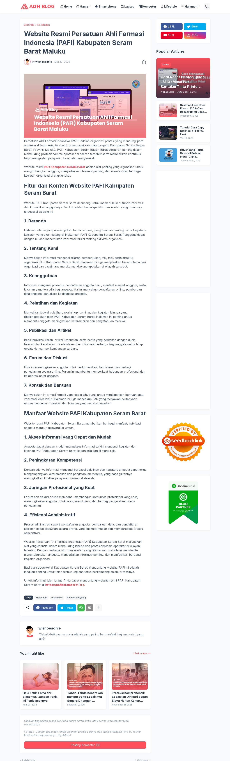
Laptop (127, 6)
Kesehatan (43, 24)
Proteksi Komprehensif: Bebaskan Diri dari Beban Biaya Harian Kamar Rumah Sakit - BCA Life (130, 697)
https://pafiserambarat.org (64, 585)
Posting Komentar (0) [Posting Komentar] (85, 745)
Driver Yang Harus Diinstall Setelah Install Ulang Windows (191, 153)
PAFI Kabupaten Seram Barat (64, 167)
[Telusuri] (207, 6)
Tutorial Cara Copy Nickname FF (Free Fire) (192, 131)
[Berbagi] (143, 62)
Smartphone (105, 6)
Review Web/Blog (76, 597)
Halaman (189, 6)
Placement (57, 597)
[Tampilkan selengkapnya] (98, 607)
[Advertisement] (183, 229)
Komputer (147, 6)
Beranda (29, 24)
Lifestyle (169, 6)
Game (82, 6)
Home (66, 6)
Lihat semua (140, 653)
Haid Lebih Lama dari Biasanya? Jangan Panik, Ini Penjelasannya (40, 696)
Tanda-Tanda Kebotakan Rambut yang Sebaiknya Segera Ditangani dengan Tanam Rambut (85, 697)
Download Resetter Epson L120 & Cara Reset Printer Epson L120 (193, 108)
